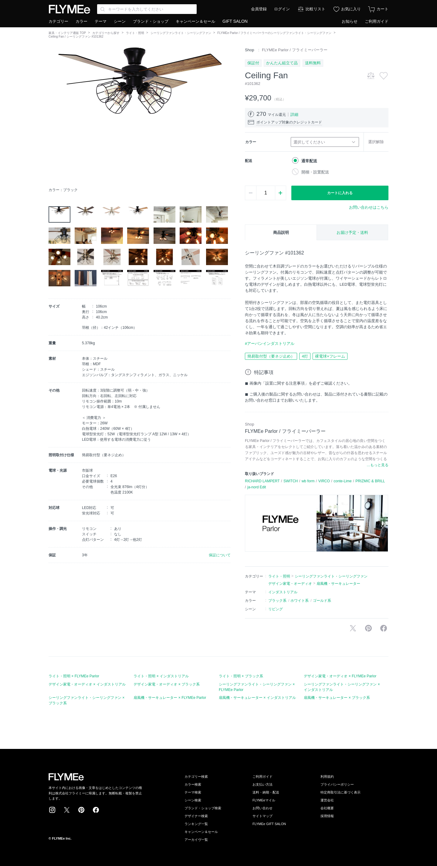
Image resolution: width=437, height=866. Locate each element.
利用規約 (327, 776)
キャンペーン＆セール (195, 21)
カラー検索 (193, 784)
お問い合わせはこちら (368, 207)
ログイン (282, 9)
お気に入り (351, 9)
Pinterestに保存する (368, 628)
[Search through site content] (147, 9)
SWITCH (290, 481)
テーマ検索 (193, 792)
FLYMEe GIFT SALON (269, 824)
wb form (308, 481)
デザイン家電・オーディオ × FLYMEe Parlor (340, 676)
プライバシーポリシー (337, 784)
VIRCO (324, 481)
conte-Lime (342, 481)
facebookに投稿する (383, 628)
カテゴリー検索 (196, 776)
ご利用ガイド (376, 21)
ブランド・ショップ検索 (203, 808)
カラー (81, 21)
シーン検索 (193, 800)
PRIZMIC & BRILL (370, 481)
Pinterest (81, 810)
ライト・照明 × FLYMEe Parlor (74, 676)
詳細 (294, 114)
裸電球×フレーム (330, 356)
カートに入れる (340, 193)
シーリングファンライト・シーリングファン (181, 33)
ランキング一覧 (196, 824)
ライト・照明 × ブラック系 (241, 676)
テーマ (101, 21)
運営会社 (327, 800)
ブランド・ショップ (150, 21)
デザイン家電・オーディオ (290, 583)
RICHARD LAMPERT (262, 481)
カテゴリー (58, 21)
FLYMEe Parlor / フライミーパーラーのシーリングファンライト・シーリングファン (274, 33)
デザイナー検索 (196, 816)
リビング (275, 609)
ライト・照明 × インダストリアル (161, 676)
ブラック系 (277, 600)
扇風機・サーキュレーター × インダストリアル (257, 698)
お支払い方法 (262, 784)
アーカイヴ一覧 (196, 839)
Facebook (96, 810)
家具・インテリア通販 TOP (67, 33)
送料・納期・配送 (265, 792)
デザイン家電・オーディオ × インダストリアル (87, 684)
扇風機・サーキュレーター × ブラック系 (337, 698)
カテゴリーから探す (106, 33)
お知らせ (349, 21)
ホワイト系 (299, 600)
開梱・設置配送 (315, 172)
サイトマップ (262, 816)
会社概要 (327, 808)
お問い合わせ (262, 808)
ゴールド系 (322, 600)
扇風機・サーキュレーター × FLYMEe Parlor (170, 698)
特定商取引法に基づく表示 (340, 792)
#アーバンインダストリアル (269, 343)
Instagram (52, 810)
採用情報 (327, 816)
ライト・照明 (135, 33)
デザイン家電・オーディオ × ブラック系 (167, 684)
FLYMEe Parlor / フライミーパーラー (294, 50)
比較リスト (315, 9)
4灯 (305, 356)
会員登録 (259, 9)
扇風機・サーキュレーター (338, 583)
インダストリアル (282, 592)
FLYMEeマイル (263, 800)
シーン (120, 21)
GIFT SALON (235, 21)
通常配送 (309, 161)
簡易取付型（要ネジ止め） (271, 356)
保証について (220, 555)
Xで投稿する (353, 628)
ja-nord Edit (256, 487)
